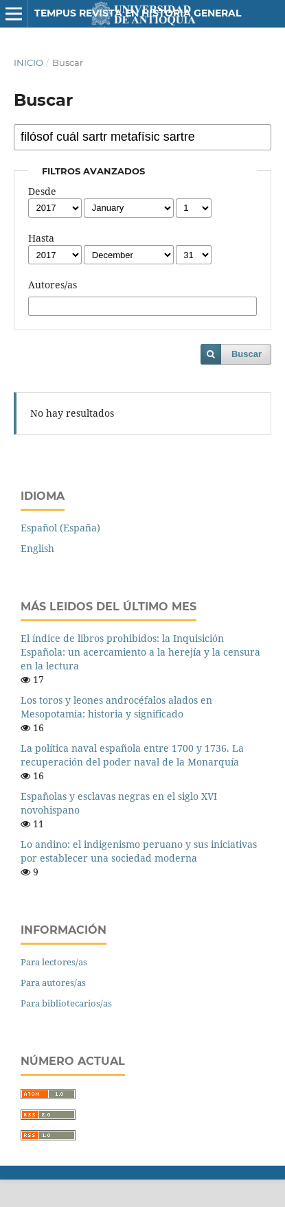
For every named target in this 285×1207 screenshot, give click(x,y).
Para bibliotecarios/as (66, 1003)
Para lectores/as (54, 962)
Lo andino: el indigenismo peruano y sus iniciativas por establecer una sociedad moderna (139, 851)
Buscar (246, 354)
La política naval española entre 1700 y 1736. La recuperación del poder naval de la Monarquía (132, 755)
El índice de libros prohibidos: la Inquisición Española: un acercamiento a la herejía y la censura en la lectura (140, 652)
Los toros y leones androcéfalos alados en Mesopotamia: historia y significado (116, 706)
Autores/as (52, 284)
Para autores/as (53, 982)
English (37, 548)
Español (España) (60, 527)
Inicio (28, 62)
